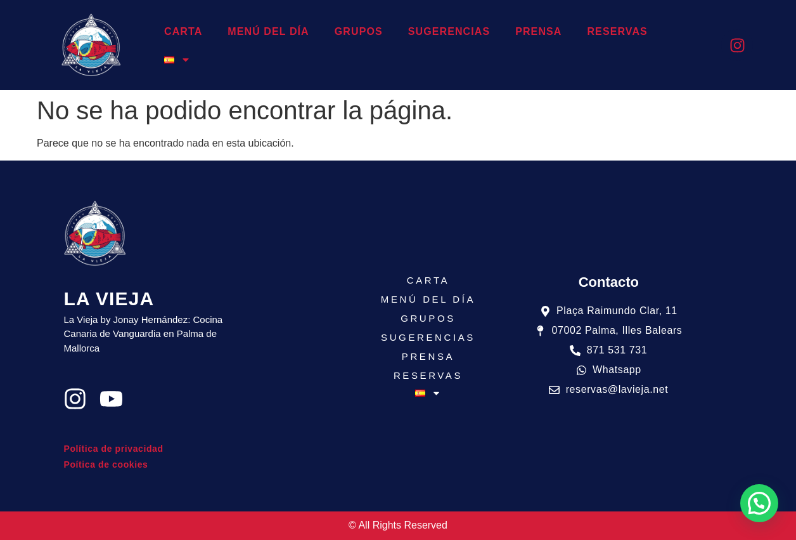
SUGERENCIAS (449, 31)
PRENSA (538, 31)
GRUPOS (359, 31)
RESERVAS (617, 31)
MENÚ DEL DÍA (268, 31)
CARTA (183, 31)
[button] (759, 503)
